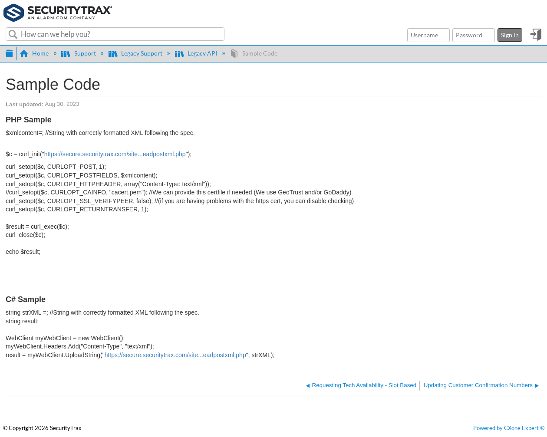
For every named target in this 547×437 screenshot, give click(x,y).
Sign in (510, 35)
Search (13, 34)
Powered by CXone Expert (508, 428)
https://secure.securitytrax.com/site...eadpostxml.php (115, 154)
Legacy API (196, 53)
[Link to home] (57, 11)
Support (79, 53)
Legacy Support (136, 53)
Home (35, 53)
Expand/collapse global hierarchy (9, 52)
